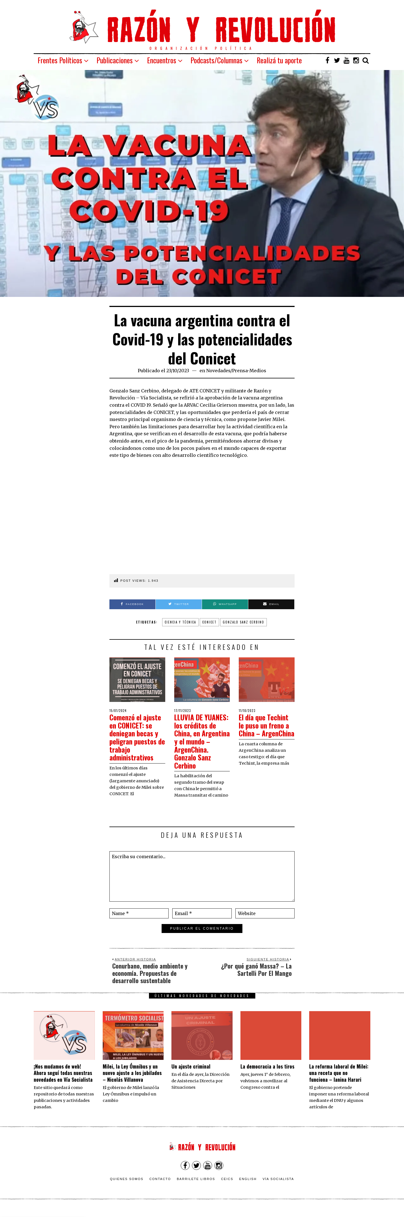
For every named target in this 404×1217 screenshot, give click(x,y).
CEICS (227, 1187)
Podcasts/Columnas (216, 60)
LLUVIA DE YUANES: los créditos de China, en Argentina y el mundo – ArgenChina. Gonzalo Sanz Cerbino (201, 745)
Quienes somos (127, 1187)
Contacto (160, 1187)
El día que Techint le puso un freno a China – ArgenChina (266, 729)
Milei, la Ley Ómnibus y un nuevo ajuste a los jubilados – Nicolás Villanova (132, 1081)
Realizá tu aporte (279, 60)
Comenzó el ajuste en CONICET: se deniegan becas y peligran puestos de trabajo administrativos (136, 737)
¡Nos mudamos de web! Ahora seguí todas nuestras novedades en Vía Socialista (63, 1081)
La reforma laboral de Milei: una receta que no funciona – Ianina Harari (338, 1081)
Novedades (218, 370)
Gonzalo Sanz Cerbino (243, 622)
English (248, 1187)
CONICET (209, 622)
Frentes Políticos (60, 60)
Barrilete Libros (196, 1187)
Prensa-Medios (249, 370)
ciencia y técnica (180, 622)
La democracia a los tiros (267, 1074)
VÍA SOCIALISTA (278, 1187)
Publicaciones (115, 60)
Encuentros (161, 60)
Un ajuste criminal (190, 1074)
